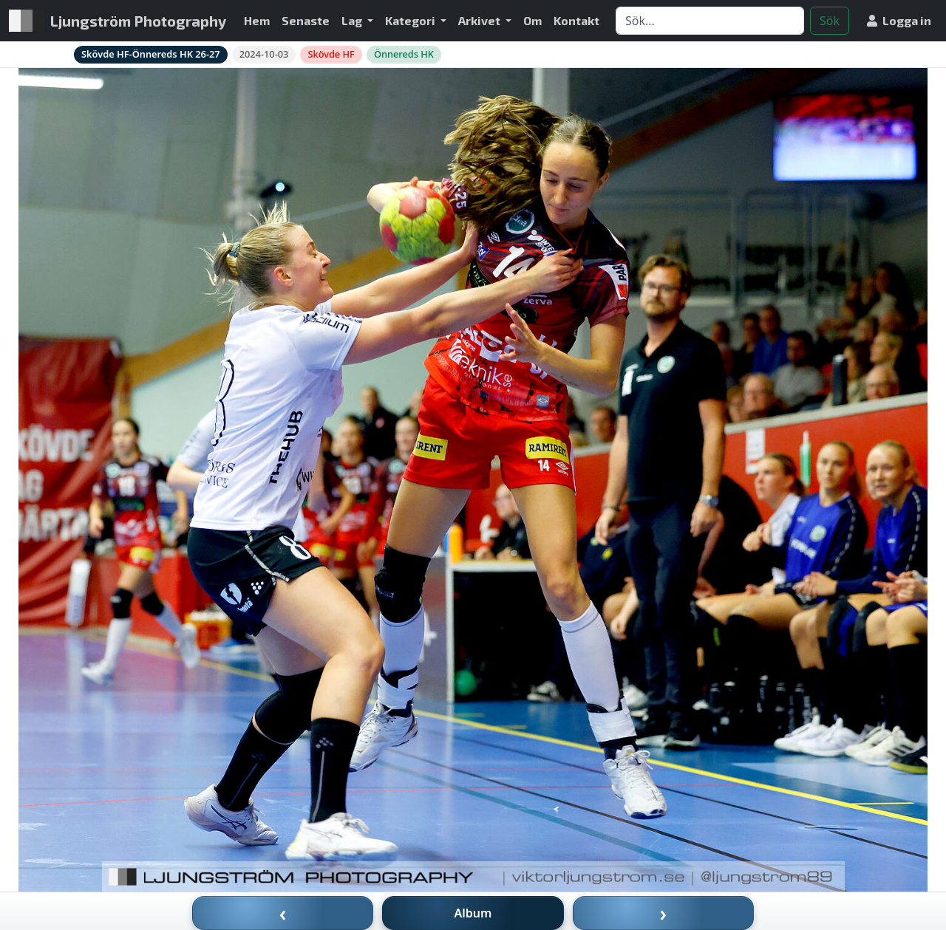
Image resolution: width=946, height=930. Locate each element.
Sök (830, 21)
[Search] (710, 21)
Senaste (306, 20)
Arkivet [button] (480, 20)
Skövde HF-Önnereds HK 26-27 (150, 54)
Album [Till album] (473, 913)
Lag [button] (352, 20)
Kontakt (576, 20)
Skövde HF (330, 54)
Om (532, 20)
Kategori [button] (411, 20)
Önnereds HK (404, 54)
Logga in (899, 20)
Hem (257, 20)
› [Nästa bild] (663, 913)
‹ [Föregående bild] (283, 913)
